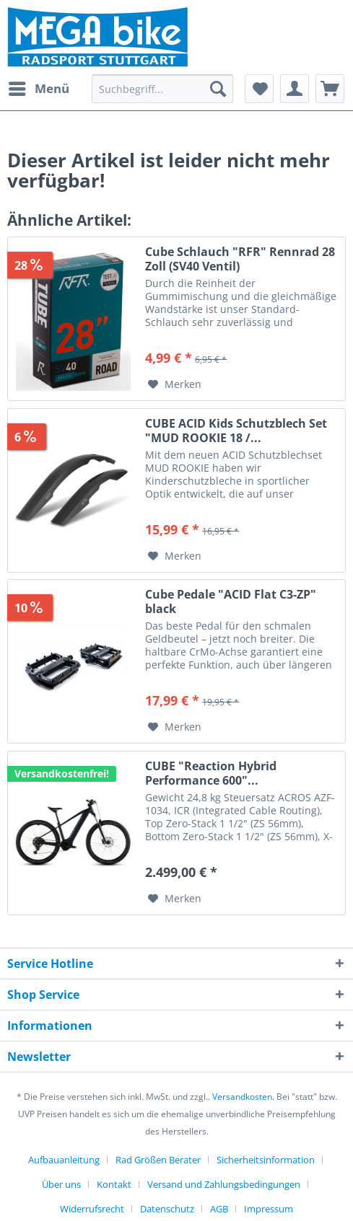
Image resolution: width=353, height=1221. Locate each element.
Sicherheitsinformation (266, 1159)
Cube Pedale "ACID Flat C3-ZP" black (230, 601)
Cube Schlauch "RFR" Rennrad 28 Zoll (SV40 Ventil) (240, 258)
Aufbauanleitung (64, 1159)
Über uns (61, 1184)
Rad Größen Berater (158, 1159)
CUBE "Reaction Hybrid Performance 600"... (210, 773)
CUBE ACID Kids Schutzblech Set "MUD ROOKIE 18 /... (236, 430)
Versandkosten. (243, 1096)
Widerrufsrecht (92, 1208)
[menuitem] (38, 88)
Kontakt (114, 1184)
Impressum (268, 1208)
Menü (39, 87)
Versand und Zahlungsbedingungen (223, 1184)
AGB (219, 1208)
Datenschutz (167, 1208)
